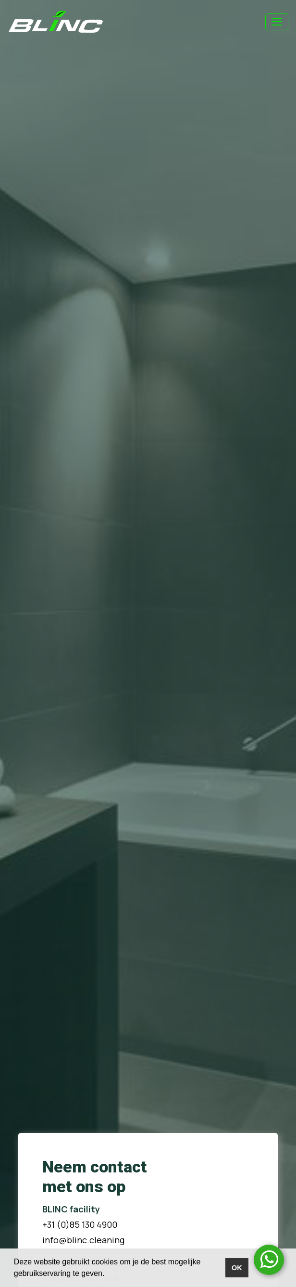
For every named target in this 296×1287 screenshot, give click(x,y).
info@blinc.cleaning (83, 1240)
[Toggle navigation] (276, 21)
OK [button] (237, 1268)
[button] (108, 1274)
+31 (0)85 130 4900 (79, 1224)
